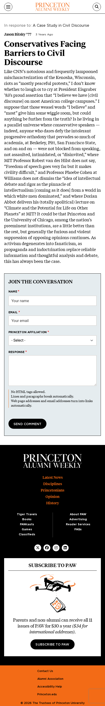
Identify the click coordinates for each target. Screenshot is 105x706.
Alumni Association (50, 678)
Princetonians (52, 490)
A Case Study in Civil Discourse (61, 25)
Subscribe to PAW (52, 644)
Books (27, 519)
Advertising (78, 519)
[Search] (97, 7)
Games (27, 529)
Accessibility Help (49, 686)
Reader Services (78, 524)
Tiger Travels (27, 514)
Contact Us (45, 671)
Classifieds (27, 534)
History (52, 503)
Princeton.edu (47, 694)
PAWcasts (27, 524)
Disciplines (52, 484)
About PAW (78, 514)
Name (12, 291)
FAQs (78, 529)
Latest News (53, 477)
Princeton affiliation (27, 332)
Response (16, 352)
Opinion (52, 496)
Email (13, 312)
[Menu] (8, 7)
